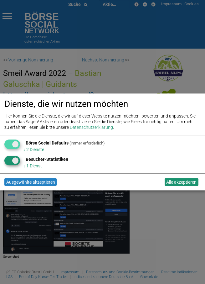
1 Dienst (32, 165)
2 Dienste (33, 149)
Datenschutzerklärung (91, 127)
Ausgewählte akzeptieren (30, 182)
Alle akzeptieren (181, 182)
